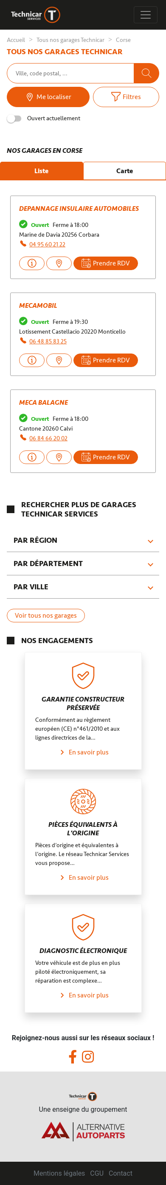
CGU (97, 1173)
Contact (120, 1173)
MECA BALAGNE (43, 402)
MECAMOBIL (38, 305)
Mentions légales (59, 1173)
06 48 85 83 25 (48, 341)
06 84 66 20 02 (48, 438)
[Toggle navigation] (146, 14)
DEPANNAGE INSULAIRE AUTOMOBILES (79, 208)
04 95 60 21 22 (47, 244)
